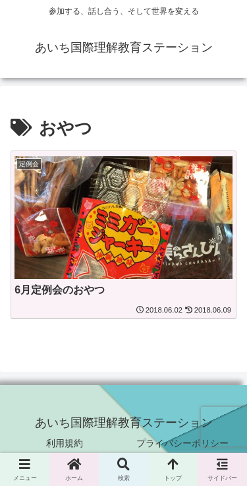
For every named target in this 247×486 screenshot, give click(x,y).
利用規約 (64, 443)
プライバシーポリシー (182, 443)
